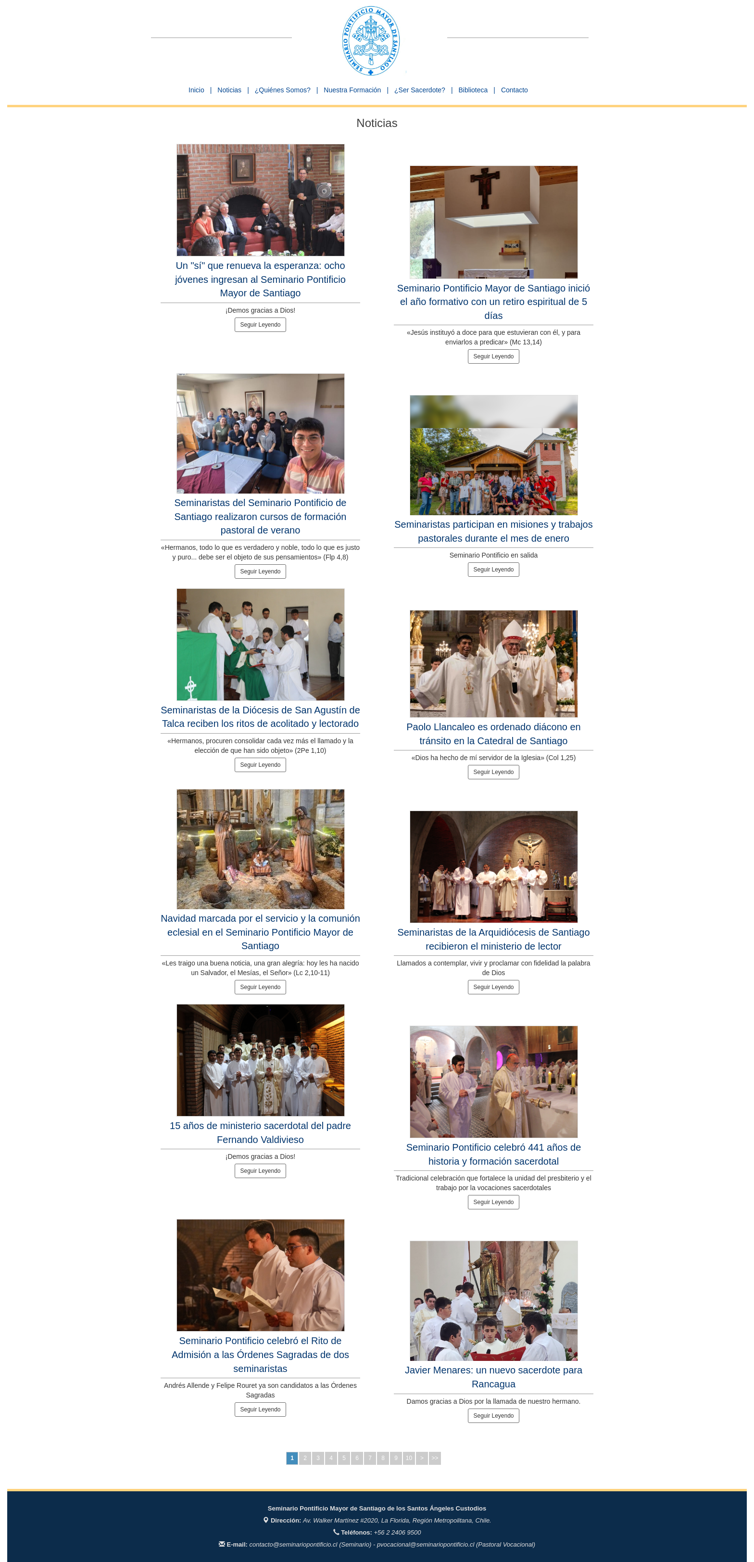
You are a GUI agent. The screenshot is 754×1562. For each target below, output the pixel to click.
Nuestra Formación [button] (352, 90)
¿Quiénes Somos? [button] (283, 90)
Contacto (514, 90)
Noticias (229, 90)
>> (434, 1458)
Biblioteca (473, 90)
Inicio (196, 90)
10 (409, 1458)
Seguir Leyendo (260, 324)
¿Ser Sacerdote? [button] (419, 90)
